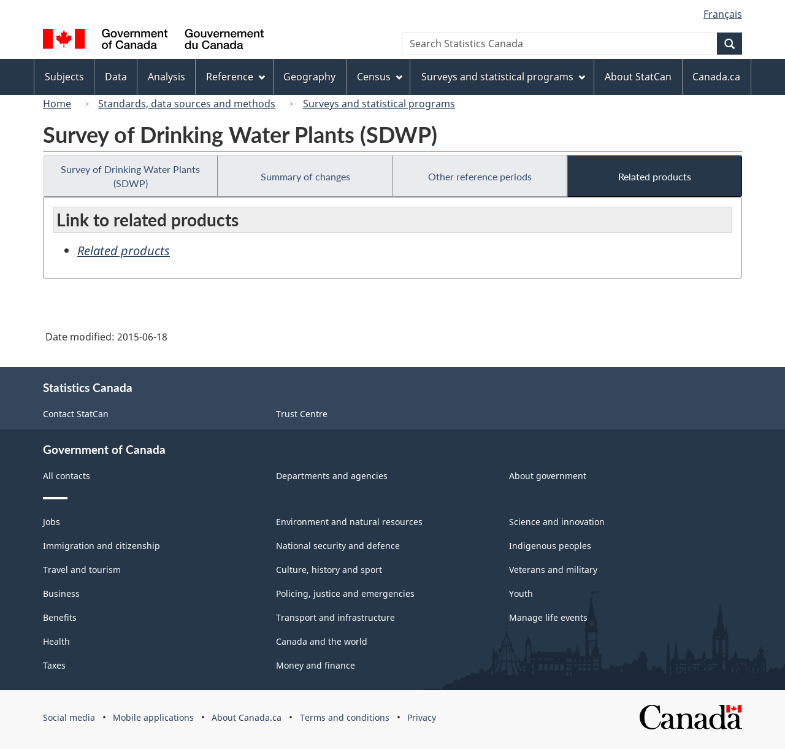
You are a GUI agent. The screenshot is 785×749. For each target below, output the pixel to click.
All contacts (66, 476)
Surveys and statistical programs (379, 103)
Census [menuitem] (379, 76)
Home (57, 103)
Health (56, 641)
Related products (654, 176)
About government (547, 476)
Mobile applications (153, 717)
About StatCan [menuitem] (638, 76)
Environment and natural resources (349, 522)
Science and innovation (557, 522)
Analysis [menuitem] (166, 76)
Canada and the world (321, 641)
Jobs (51, 522)
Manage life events (548, 617)
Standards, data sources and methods (186, 103)
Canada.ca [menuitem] (716, 76)
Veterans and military (553, 569)
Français (722, 14)
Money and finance (315, 665)
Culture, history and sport (329, 569)
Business (61, 593)
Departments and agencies (332, 476)
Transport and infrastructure (335, 617)
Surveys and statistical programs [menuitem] (503, 76)
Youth (521, 593)
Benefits (60, 617)
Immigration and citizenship (101, 545)
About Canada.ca (246, 717)
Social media (69, 717)
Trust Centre (301, 414)
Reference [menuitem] (235, 76)
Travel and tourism (82, 569)
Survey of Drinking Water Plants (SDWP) (130, 176)
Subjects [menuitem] (64, 76)
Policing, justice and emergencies (345, 593)
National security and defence (338, 545)
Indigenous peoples (550, 545)
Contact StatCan (76, 414)
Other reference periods (480, 176)
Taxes (54, 665)
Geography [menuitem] (309, 76)
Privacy (421, 717)
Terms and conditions (344, 717)
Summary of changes (305, 176)
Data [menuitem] (116, 76)
